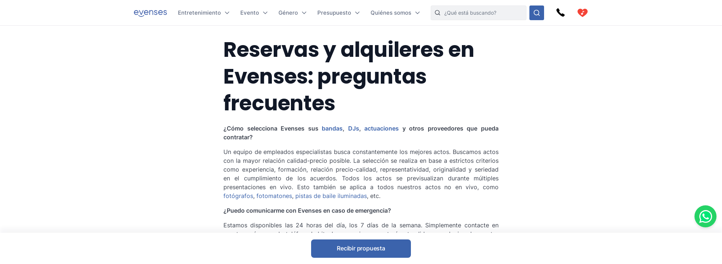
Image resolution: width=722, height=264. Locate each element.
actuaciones (381, 128)
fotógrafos (238, 195)
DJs (353, 128)
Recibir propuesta (361, 248)
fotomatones (274, 195)
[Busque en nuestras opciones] (536, 13)
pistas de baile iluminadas (331, 195)
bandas (332, 128)
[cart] (582, 12)
